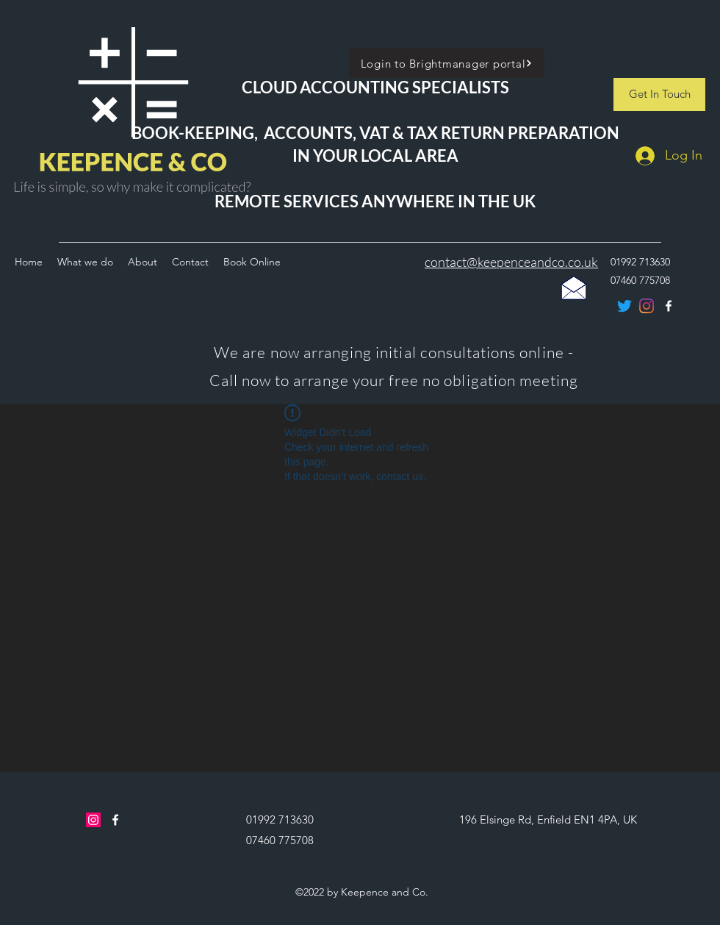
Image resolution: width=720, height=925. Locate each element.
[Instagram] (93, 820)
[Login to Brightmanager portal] (446, 63)
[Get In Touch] (659, 94)
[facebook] (115, 820)
